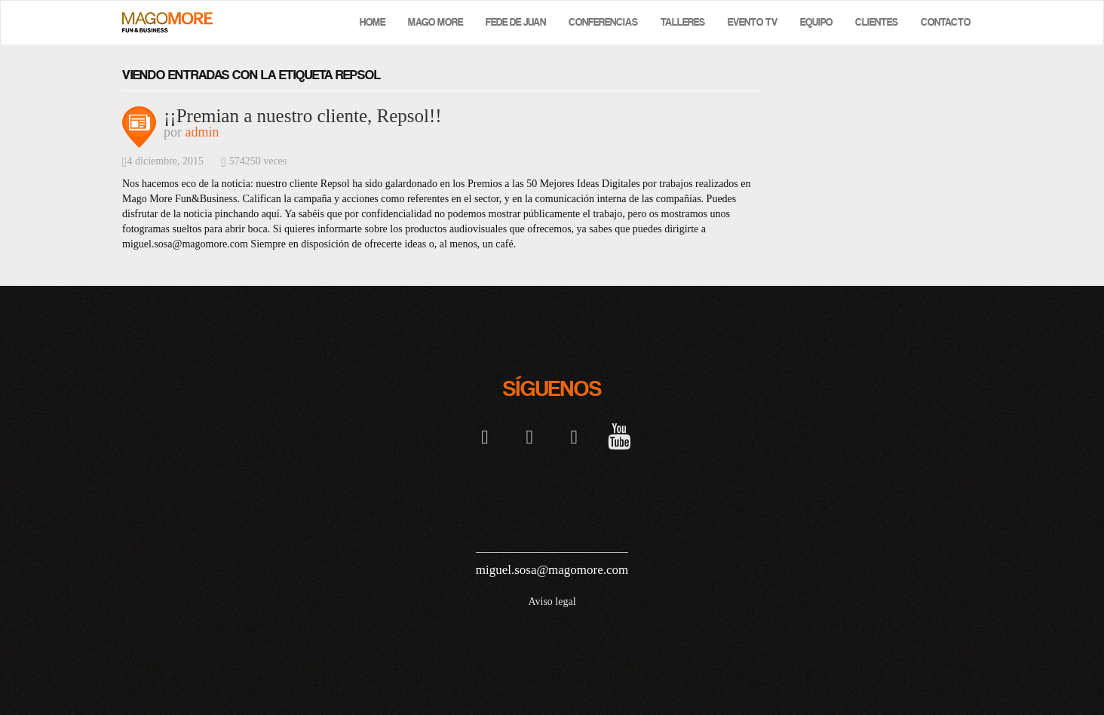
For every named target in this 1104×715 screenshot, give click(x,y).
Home (372, 22)
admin (202, 132)
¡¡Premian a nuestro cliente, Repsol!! (303, 116)
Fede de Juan (516, 22)
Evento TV (752, 22)
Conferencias (603, 22)
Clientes (876, 22)
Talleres (683, 22)
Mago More (435, 22)
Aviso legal (551, 601)
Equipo (816, 22)
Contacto (946, 22)
